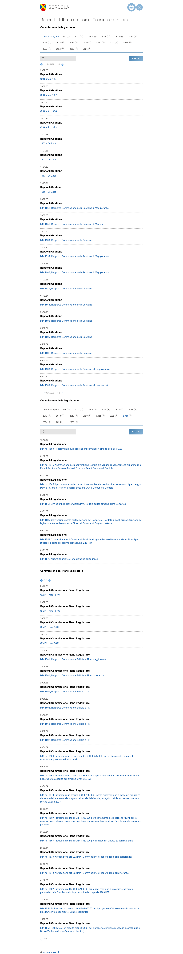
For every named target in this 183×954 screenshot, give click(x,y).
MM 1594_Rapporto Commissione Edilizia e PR (65, 691)
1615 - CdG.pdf (48, 191)
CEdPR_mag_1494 (50, 594)
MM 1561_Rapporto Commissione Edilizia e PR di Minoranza (72, 675)
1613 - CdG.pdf (48, 175)
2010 (63, 36)
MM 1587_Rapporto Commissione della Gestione (66, 353)
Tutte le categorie (51, 36)
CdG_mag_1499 (48, 95)
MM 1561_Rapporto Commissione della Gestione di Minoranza (73, 224)
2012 (90, 36)
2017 (58, 42)
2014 (117, 36)
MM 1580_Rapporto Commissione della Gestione (66, 288)
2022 (125, 42)
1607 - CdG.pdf (48, 159)
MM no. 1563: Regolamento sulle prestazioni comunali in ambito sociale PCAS (81, 448)
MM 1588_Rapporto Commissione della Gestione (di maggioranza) (75, 369)
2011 (77, 36)
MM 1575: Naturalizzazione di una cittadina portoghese (69, 559)
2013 (104, 36)
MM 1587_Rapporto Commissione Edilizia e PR (65, 740)
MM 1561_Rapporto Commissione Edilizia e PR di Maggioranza (73, 659)
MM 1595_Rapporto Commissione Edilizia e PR (65, 707)
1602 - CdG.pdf (48, 143)
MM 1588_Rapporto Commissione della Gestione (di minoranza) (74, 385)
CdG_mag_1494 (48, 79)
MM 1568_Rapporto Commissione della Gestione (66, 304)
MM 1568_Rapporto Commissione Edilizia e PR (65, 723)
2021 (112, 42)
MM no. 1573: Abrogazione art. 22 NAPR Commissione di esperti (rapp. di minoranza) (84, 872)
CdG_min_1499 (48, 127)
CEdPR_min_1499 (49, 643)
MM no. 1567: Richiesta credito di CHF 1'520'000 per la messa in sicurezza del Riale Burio (86, 840)
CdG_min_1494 (48, 111)
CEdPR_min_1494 (49, 627)
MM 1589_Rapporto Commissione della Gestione (66, 240)
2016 (45, 42)
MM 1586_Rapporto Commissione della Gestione (66, 337)
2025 (72, 49)
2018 (72, 42)
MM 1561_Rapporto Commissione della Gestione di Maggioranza (74, 208)
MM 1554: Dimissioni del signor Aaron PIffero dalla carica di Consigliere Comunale (83, 503)
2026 (85, 49)
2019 (85, 42)
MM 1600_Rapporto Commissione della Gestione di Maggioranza (74, 272)
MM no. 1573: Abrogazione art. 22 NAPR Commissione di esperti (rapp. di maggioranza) (86, 856)
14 (58, 64)
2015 (131, 36)
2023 (45, 49)
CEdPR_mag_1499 (50, 611)
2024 (58, 49)
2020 (98, 42)
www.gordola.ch (51, 952)
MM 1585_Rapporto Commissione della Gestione (66, 320)
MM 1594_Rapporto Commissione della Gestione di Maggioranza (74, 256)
